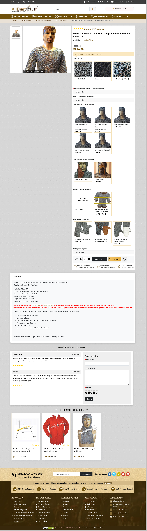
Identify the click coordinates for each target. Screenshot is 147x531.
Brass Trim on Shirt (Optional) (83, 96)
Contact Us (66, 501)
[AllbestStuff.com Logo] (25, 8)
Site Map (66, 507)
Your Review (90, 368)
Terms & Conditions (93, 518)
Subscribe (86, 474)
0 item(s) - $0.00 (119, 9)
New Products (43, 521)
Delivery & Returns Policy (95, 515)
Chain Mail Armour (44, 507)
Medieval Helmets (19, 16)
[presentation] (133, 526)
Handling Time (18, 507)
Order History (91, 504)
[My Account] (89, 2)
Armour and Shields (41, 16)
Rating (88, 388)
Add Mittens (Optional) (81, 219)
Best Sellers (42, 518)
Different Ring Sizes (20, 510)
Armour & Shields (44, 504)
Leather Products (99, 16)
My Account (91, 501)
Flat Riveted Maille (61, 20)
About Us (17, 501)
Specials (65, 515)
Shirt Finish (78, 59)
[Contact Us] (29, 2)
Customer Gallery (19, 518)
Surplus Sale (42, 515)
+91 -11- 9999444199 (120, 509)
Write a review (98, 29)
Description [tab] (17, 276)
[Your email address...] (66, 474)
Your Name (90, 359)
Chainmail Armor (63, 16)
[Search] (92, 9)
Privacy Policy (92, 513)
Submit (89, 399)
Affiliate (65, 513)
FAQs (64, 518)
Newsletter (90, 510)
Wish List (90, 507)
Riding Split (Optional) (80, 249)
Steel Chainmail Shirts (43, 20)
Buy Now (114, 259)
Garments (81, 16)
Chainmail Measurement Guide (24, 513)
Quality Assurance (20, 504)
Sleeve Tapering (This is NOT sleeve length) (89, 88)
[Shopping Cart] (117, 2)
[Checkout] (130, 2)
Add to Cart (99, 259)
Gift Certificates (68, 510)
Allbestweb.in (98, 528)
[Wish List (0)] (103, 2)
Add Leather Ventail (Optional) (83, 159)
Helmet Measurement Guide (23, 515)
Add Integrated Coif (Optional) (83, 104)
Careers (16, 521)
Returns (65, 504)
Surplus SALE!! (120, 16)
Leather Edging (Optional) (82, 189)
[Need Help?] (124, 259)
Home (15, 20)
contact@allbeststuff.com (121, 513)
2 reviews (87, 29)
